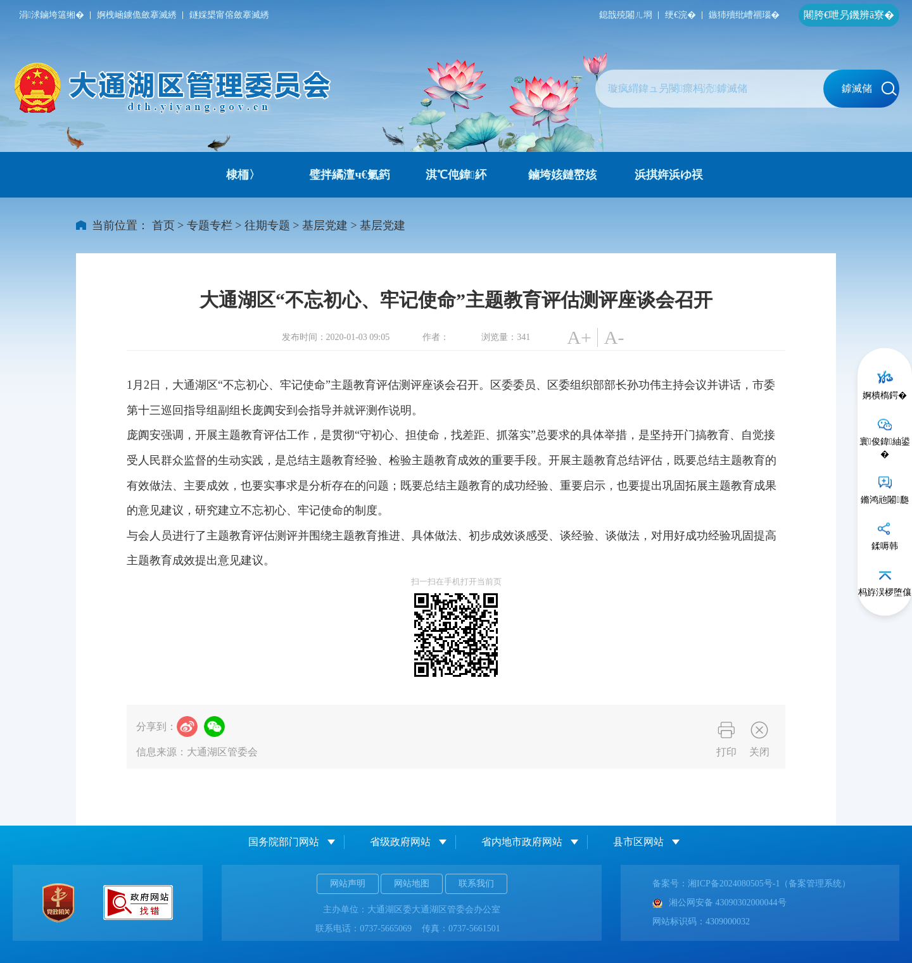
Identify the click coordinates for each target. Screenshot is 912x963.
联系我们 (476, 883)
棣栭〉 (243, 174)
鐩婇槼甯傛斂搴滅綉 (229, 15)
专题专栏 (209, 225)
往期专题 (267, 225)
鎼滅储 (869, 88)
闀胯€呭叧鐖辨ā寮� (849, 14)
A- (614, 337)
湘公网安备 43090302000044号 (719, 902)
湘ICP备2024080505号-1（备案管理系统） (769, 883)
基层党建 (325, 225)
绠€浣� (680, 15)
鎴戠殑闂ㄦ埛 (625, 15)
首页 (163, 225)
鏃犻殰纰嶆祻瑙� (744, 15)
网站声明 (347, 883)
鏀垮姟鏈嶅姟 (562, 174)
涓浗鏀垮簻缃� (51, 15)
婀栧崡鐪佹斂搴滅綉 (137, 15)
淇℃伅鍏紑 (456, 174)
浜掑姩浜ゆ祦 (669, 174)
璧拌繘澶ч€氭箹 (349, 174)
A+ (579, 337)
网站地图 (411, 883)
